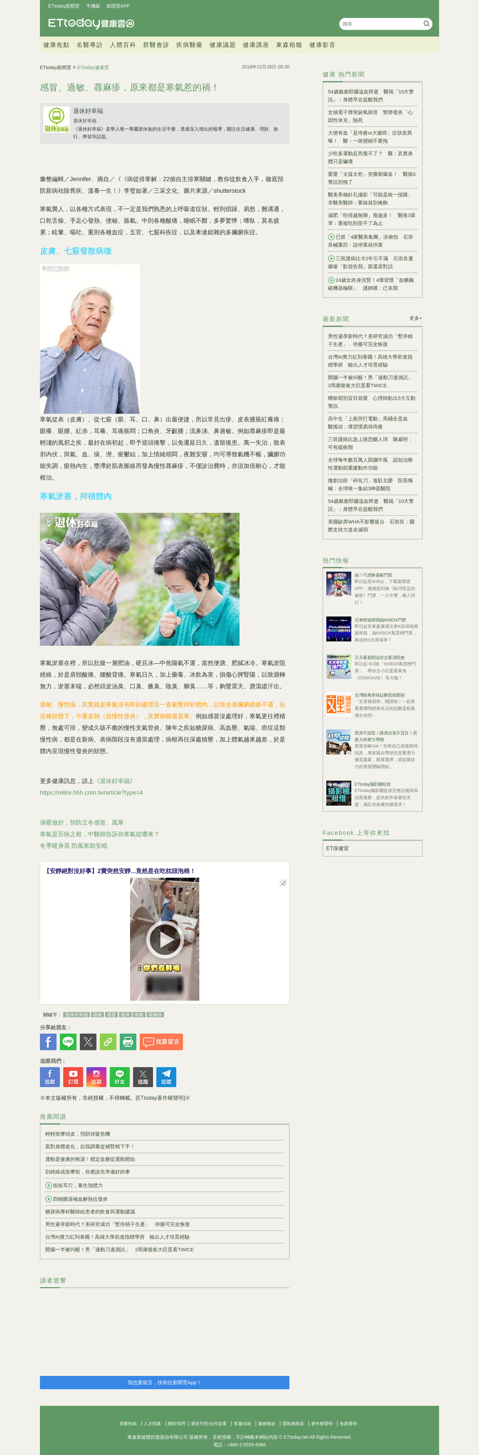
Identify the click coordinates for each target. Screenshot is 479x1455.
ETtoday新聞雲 (64, 6)
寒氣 (139, 1014)
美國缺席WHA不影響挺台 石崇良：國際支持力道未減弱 (371, 525)
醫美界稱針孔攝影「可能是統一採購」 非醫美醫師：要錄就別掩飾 (372, 198)
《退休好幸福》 (115, 781)
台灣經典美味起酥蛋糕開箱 (379, 695)
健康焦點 (56, 45)
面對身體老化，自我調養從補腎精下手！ (90, 1146)
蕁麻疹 (155, 1014)
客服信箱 (242, 1423)
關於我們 (176, 1423)
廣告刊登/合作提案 (209, 1423)
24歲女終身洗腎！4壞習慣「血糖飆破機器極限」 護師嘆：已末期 (371, 284)
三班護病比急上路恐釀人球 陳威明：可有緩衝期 (370, 443)
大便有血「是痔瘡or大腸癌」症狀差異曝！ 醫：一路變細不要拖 (370, 137)
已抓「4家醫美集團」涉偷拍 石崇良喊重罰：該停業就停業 (370, 241)
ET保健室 (337, 848)
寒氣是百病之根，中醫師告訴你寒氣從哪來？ (100, 834)
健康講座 (256, 45)
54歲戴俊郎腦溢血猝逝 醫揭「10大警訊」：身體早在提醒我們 (371, 95)
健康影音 (322, 45)
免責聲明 (348, 1423)
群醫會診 (156, 45)
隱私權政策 (293, 1423)
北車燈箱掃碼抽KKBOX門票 (380, 619)
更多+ (415, 318)
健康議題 (223, 45)
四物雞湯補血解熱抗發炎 (76, 1199)
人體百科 (123, 45)
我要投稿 (128, 1423)
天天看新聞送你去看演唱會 (379, 657)
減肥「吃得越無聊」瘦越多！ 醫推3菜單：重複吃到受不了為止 (371, 219)
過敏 (97, 1014)
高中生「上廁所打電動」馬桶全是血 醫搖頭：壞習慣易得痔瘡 (370, 422)
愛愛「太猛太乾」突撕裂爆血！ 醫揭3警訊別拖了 (371, 178)
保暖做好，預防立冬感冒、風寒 (82, 822)
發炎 (125, 1014)
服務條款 (266, 1423)
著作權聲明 (322, 1423)
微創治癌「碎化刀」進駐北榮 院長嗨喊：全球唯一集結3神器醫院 (370, 484)
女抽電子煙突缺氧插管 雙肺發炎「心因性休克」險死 (370, 116)
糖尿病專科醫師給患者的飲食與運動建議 (90, 1211)
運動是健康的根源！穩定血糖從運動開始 (90, 1159)
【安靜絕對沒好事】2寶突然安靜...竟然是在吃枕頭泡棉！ (120, 871)
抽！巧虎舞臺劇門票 (373, 575)
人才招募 (152, 1423)
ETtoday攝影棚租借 (372, 784)
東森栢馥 (289, 45)
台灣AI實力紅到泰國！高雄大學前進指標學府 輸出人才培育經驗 (117, 1237)
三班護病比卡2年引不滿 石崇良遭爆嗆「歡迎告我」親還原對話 (370, 262)
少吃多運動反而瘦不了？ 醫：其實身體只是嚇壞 (370, 157)
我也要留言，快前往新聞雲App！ (165, 1382)
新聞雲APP (118, 6)
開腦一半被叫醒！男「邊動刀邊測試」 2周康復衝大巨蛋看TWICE (119, 1249)
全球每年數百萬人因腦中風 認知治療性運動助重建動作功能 (370, 464)
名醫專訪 (90, 45)
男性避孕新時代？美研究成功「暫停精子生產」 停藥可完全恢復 (117, 1224)
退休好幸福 (88, 111)
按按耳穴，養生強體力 (74, 1185)
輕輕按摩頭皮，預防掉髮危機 (77, 1134)
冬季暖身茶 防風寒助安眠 (73, 845)
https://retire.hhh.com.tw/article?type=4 (91, 792)
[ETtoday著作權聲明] (160, 1098)
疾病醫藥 (189, 45)
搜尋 (426, 23)
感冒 (111, 1014)
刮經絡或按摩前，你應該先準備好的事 (87, 1172)
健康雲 (91, 24)
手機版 (93, 6)
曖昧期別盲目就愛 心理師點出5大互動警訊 (371, 402)
